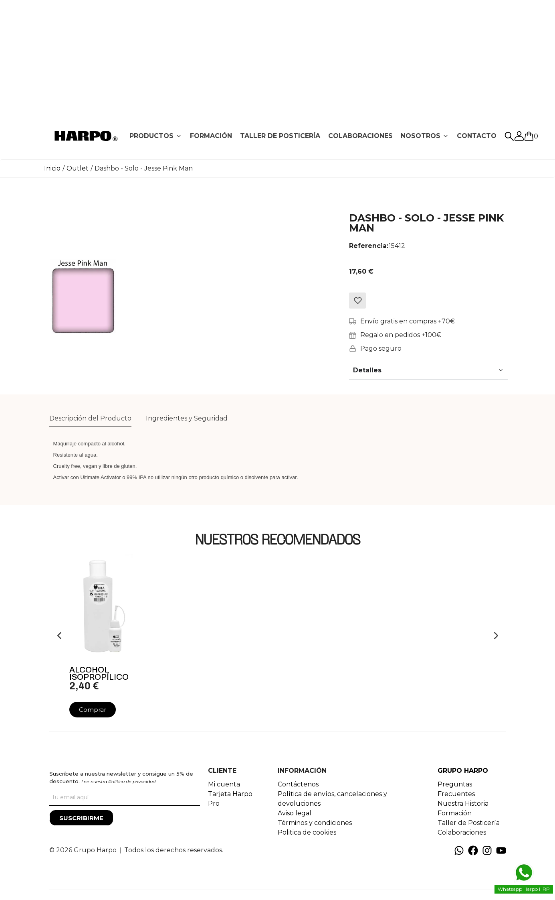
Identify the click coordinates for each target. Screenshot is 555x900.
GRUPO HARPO (463, 770)
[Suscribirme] (81, 818)
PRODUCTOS (151, 136)
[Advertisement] (277, 56)
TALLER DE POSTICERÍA (280, 136)
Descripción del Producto (90, 418)
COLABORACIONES (360, 136)
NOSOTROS (420, 136)
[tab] (155, 136)
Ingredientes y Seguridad (187, 418)
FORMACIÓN (211, 136)
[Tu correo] (124, 798)
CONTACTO (476, 136)
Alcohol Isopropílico (99, 673)
